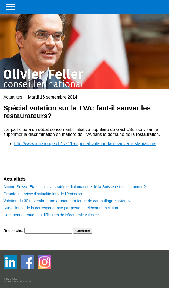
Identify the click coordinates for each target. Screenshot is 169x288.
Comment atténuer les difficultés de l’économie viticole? (51, 215)
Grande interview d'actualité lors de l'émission (43, 194)
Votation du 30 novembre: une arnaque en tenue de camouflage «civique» (67, 201)
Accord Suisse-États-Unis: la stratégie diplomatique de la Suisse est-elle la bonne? (75, 187)
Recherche (13, 230)
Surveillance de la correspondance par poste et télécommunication (61, 208)
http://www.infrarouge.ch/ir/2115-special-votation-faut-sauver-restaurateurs (85, 143)
